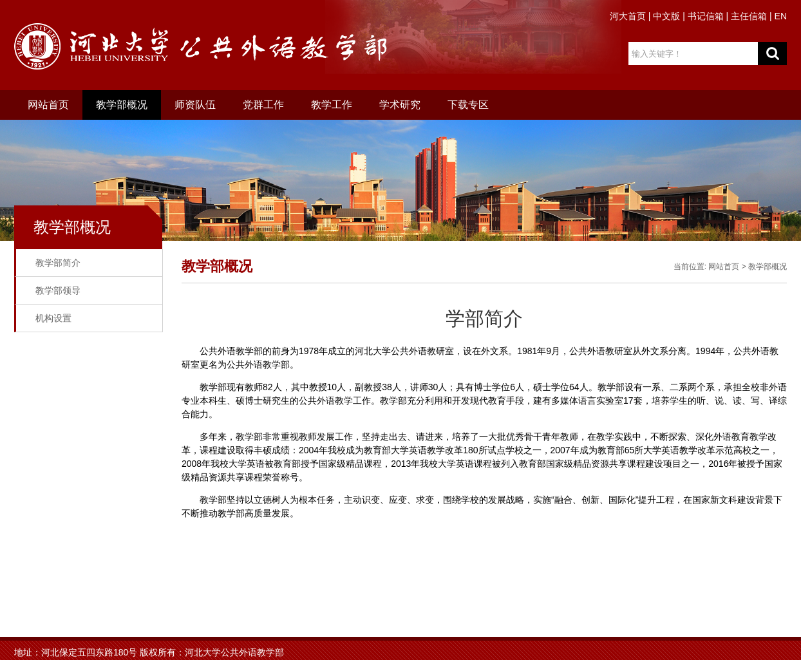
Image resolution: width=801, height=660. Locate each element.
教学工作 (331, 104)
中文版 (666, 16)
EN (781, 16)
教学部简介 (57, 263)
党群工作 (263, 104)
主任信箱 (749, 16)
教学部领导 (57, 290)
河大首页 (628, 16)
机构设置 (53, 318)
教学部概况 (121, 104)
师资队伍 (195, 104)
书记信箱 (706, 16)
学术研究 (399, 104)
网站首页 (48, 104)
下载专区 (468, 104)
